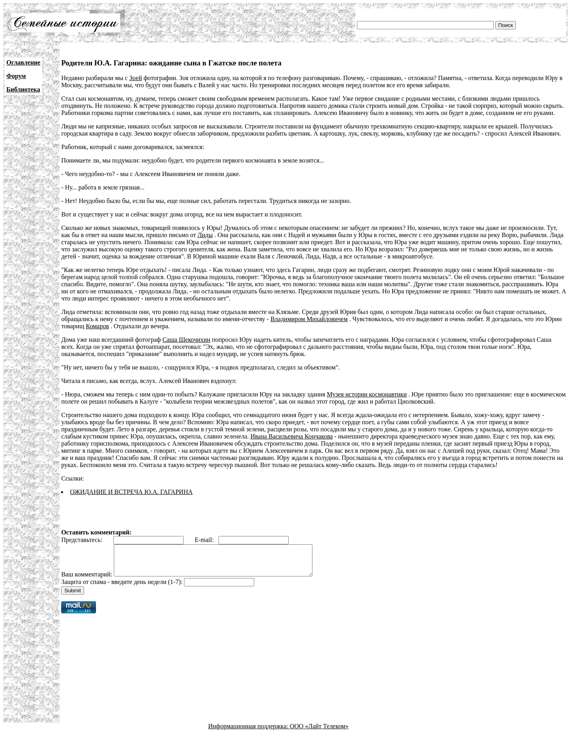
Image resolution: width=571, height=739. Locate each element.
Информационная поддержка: (249, 732)
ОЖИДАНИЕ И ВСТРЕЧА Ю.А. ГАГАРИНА (131, 491)
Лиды (205, 235)
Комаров (97, 326)
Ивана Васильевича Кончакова (291, 436)
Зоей (135, 78)
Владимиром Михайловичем (309, 319)
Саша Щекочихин (187, 339)
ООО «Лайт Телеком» (319, 732)
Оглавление (23, 62)
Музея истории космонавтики (366, 394)
